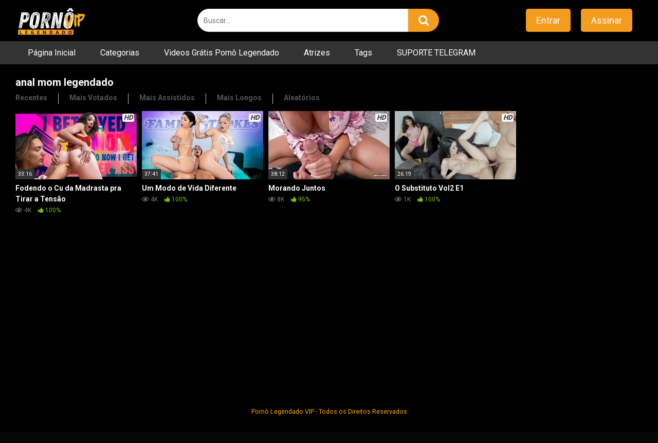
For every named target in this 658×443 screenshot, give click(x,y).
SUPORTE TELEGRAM (436, 53)
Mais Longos (239, 98)
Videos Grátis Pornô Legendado (221, 53)
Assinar (606, 20)
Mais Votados (93, 98)
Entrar (548, 20)
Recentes (31, 98)
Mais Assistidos (167, 98)
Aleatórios (302, 98)
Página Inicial (52, 53)
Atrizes (317, 53)
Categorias (119, 53)
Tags (363, 53)
